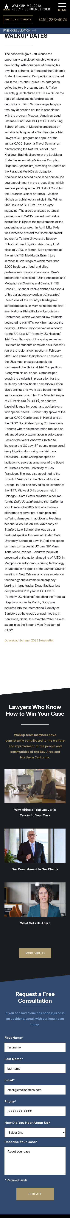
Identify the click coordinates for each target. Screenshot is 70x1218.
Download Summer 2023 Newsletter (29, 640)
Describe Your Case (22, 1142)
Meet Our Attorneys (18, 19)
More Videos (35, 953)
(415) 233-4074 (53, 20)
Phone (12, 1101)
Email (11, 1080)
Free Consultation (16, 30)
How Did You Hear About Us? (27, 1123)
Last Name (15, 1059)
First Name (15, 1037)
